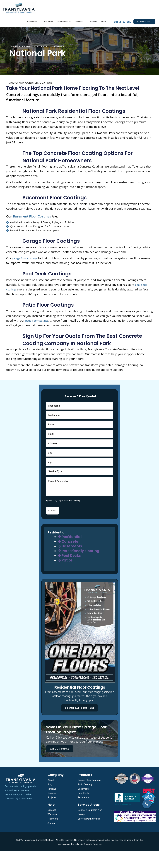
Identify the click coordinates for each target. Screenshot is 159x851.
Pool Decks (69, 554)
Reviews (52, 787)
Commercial (62, 20)
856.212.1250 (122, 20)
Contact (52, 808)
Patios (65, 558)
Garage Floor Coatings (89, 778)
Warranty (52, 812)
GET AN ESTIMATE (144, 20)
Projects (93, 20)
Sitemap (52, 821)
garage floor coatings (26, 257)
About (103, 20)
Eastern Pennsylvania (89, 817)
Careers (52, 791)
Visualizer (48, 20)
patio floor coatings (38, 319)
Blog (50, 782)
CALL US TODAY (58, 747)
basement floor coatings (32, 215)
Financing (53, 817)
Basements (70, 544)
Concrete (68, 540)
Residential (32, 20)
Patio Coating (85, 782)
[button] (146, 804)
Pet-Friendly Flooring (78, 549)
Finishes (78, 20)
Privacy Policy (74, 499)
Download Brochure (79, 706)
